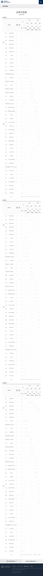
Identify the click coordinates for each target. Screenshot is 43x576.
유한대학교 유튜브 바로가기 (16, 572)
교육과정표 (5, 6)
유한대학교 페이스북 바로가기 (13, 572)
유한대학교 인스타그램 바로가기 (20, 572)
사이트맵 (31, 566)
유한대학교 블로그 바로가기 (18, 572)
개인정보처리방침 (19, 566)
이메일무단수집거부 (26, 566)
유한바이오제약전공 (7, 2)
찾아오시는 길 (14, 566)
